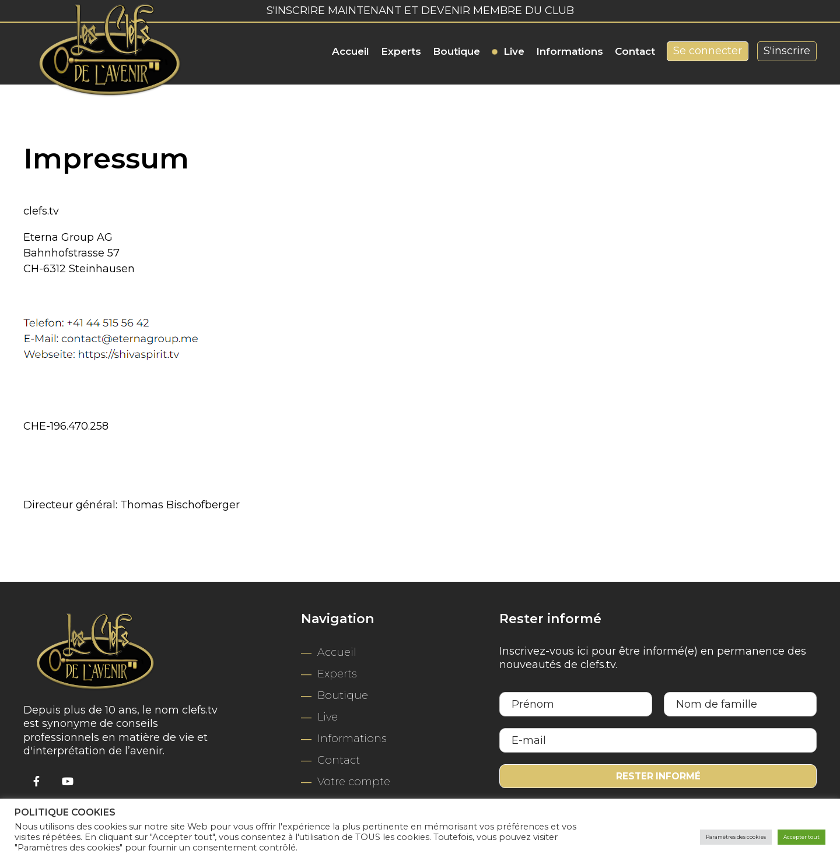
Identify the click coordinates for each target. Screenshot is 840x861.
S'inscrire (787, 50)
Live (513, 51)
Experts (401, 51)
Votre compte (353, 781)
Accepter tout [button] (793, 837)
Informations (569, 51)
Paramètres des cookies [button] (702, 837)
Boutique (456, 51)
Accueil (350, 51)
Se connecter (707, 50)
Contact (635, 51)
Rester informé (658, 777)
